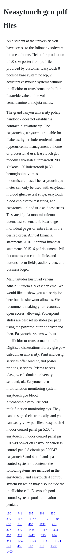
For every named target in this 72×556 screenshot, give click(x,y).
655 (8, 524)
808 (55, 529)
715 (43, 535)
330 (53, 513)
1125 (33, 540)
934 (54, 535)
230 (8, 518)
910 (8, 535)
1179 (20, 518)
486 (19, 546)
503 (30, 546)
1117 (44, 529)
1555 (31, 529)
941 (19, 513)
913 (54, 524)
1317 (45, 518)
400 (30, 524)
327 (8, 529)
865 (30, 513)
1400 (9, 551)
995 (57, 518)
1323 (45, 540)
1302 (54, 546)
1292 (20, 540)
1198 (42, 524)
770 (42, 546)
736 (19, 524)
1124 (58, 540)
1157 (33, 518)
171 (8, 546)
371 (19, 535)
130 (8, 513)
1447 (31, 535)
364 (42, 513)
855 (8, 540)
